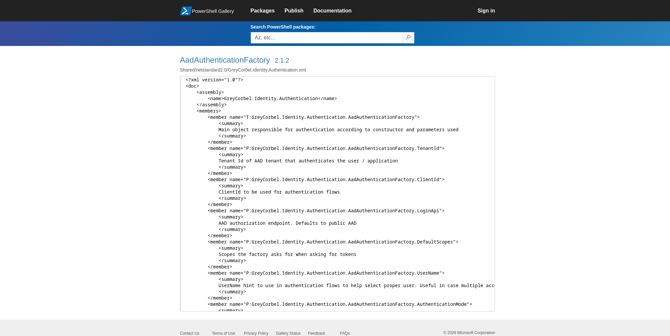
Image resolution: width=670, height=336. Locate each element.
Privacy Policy (256, 333)
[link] (267, 11)
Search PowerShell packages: (282, 27)
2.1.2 (282, 60)
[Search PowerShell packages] (408, 38)
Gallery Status (288, 333)
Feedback (316, 333)
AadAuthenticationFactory (225, 59)
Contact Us (189, 333)
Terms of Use (223, 333)
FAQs (345, 333)
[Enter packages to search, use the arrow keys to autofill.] (326, 38)
